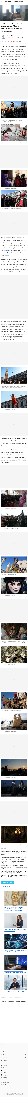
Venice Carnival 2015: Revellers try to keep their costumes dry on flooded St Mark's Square (14, 853)
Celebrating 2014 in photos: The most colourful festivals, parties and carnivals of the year (14, 867)
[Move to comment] (20, 41)
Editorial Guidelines (20, 1001)
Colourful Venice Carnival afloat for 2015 (14, 857)
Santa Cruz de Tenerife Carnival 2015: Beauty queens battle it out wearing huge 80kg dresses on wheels (12, 861)
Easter (8, 250)
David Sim (10, 35)
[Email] (17, 41)
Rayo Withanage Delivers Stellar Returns (15, 991)
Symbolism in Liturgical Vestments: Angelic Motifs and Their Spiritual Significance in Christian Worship (13, 909)
